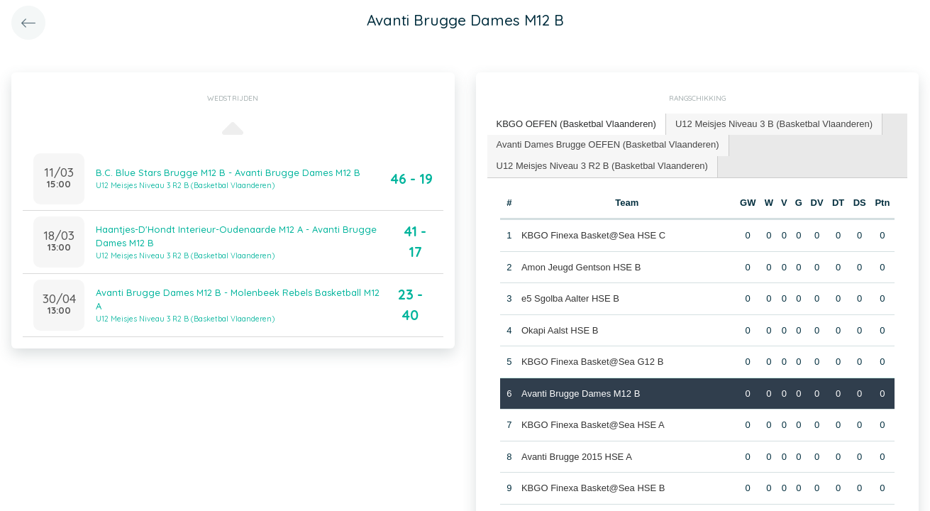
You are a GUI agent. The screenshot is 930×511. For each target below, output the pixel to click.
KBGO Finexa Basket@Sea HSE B (593, 488)
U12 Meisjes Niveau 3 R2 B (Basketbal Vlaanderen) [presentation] (602, 165)
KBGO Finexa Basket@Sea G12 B (592, 361)
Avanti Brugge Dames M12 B (580, 393)
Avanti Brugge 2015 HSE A (576, 456)
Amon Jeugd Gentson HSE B (581, 267)
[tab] (576, 125)
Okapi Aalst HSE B (559, 330)
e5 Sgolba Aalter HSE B (570, 298)
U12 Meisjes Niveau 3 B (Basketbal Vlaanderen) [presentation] (774, 124)
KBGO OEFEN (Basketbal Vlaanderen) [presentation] (576, 124)
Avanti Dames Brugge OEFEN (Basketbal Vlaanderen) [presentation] (608, 144)
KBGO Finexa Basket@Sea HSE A (593, 424)
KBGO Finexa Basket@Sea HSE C (593, 235)
